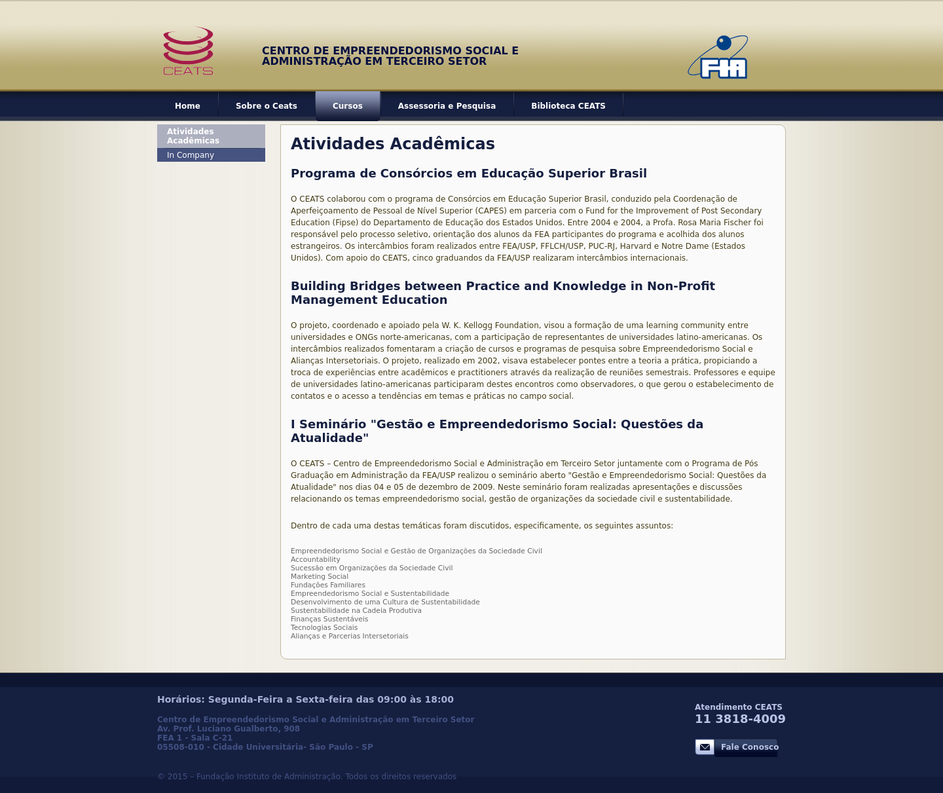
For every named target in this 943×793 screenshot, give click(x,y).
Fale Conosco (750, 747)
